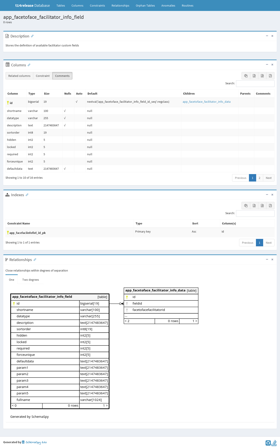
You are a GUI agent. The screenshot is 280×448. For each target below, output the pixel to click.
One (11, 280)
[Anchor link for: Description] (31, 36)
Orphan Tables (145, 5)
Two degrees (30, 280)
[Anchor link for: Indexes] (26, 194)
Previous (240, 178)
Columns (77, 5)
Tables (62, 5)
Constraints (97, 5)
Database (32, 5)
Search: (250, 83)
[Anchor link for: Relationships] (34, 259)
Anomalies (168, 5)
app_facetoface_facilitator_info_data (207, 102)
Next (269, 178)
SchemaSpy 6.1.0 (34, 442)
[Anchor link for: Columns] (28, 65)
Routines (187, 5)
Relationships (120, 5)
